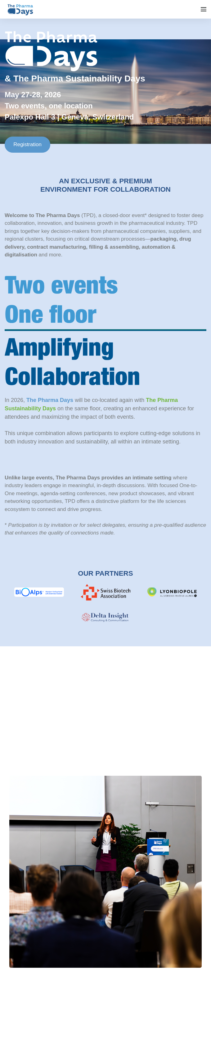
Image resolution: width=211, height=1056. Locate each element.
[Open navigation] (203, 9)
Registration (27, 144)
